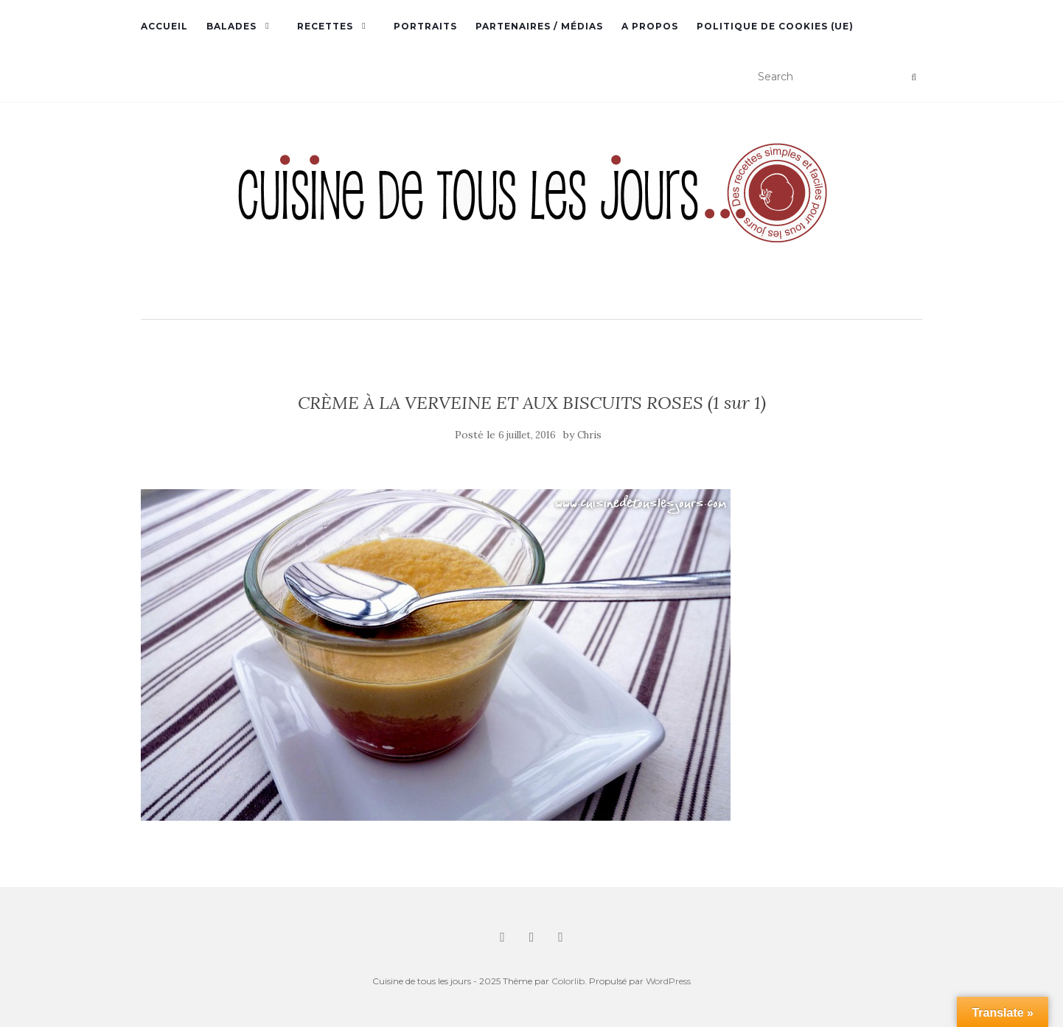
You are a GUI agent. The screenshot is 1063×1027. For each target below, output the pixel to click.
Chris (589, 435)
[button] (531, 212)
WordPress (668, 980)
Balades (231, 26)
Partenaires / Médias (539, 26)
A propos (649, 26)
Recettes (325, 26)
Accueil (164, 26)
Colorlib (568, 980)
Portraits (425, 26)
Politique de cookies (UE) (775, 26)
